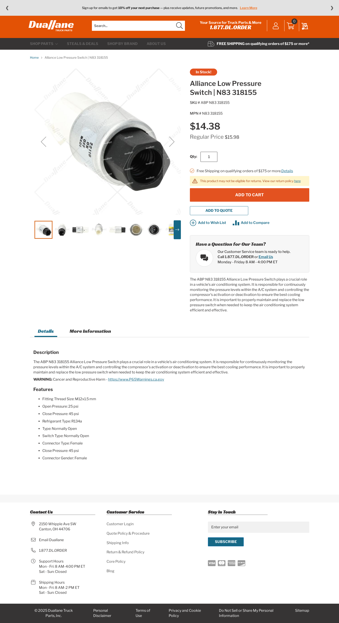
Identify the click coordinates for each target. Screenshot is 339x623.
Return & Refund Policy (125, 552)
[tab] (45, 336)
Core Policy (116, 562)
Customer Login (120, 524)
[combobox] (138, 28)
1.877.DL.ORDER (229, 29)
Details (287, 176)
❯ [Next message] (332, 8)
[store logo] (52, 28)
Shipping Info (118, 543)
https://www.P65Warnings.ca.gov (136, 384)
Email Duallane (51, 540)
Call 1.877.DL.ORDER (236, 261)
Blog (110, 571)
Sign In (275, 28)
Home (34, 62)
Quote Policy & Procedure (128, 533)
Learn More (248, 8)
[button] (43, 146)
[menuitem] (44, 48)
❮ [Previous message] (7, 8)
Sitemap (302, 611)
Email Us (266, 261)
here (297, 185)
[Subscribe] (226, 541)
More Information (90, 336)
